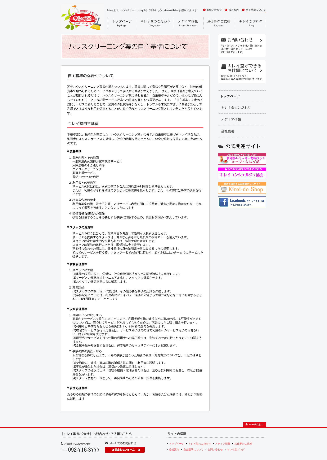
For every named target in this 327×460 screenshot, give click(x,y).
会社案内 (174, 449)
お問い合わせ (215, 449)
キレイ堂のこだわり (199, 443)
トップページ (176, 443)
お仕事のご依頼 (243, 443)
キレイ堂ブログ (236, 449)
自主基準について (193, 449)
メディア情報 (222, 443)
